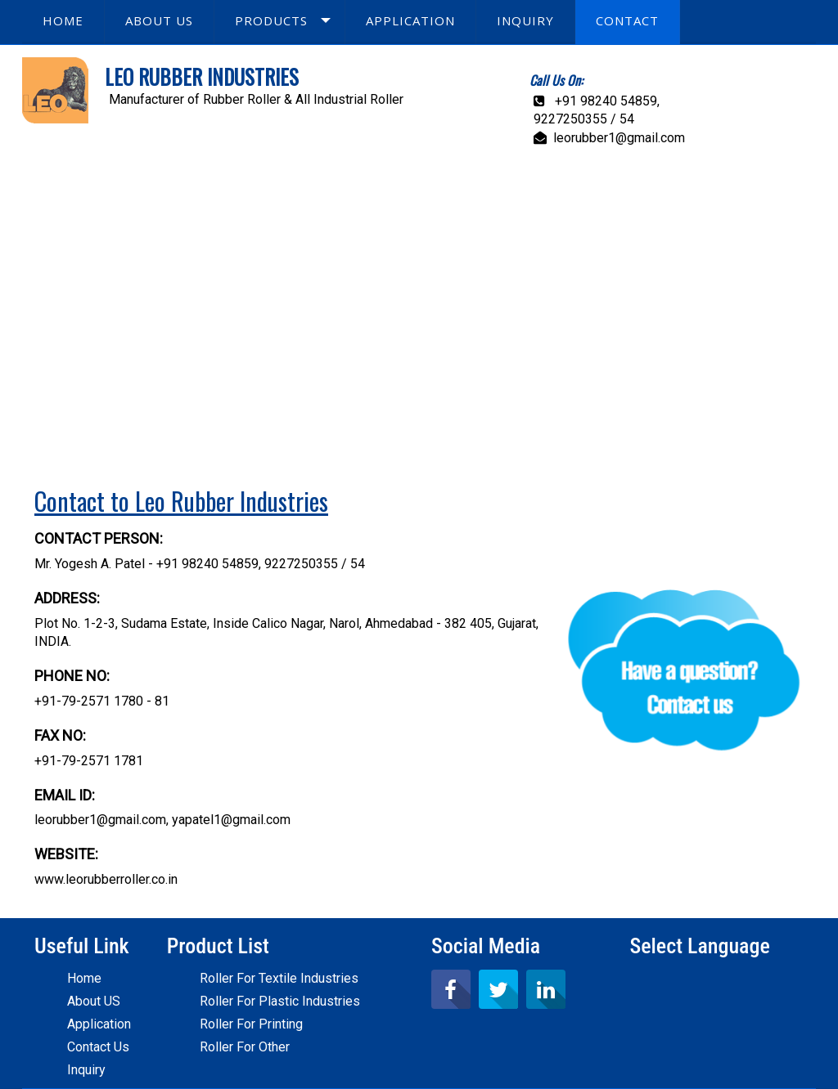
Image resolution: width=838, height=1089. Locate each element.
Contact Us (98, 1047)
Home (84, 978)
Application (99, 1024)
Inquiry (86, 1070)
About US (93, 1001)
